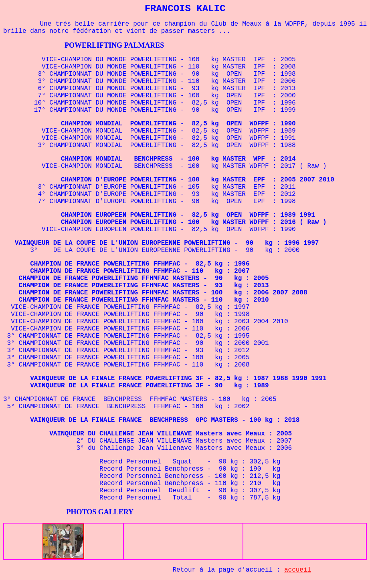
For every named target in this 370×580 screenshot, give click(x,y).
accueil (297, 570)
